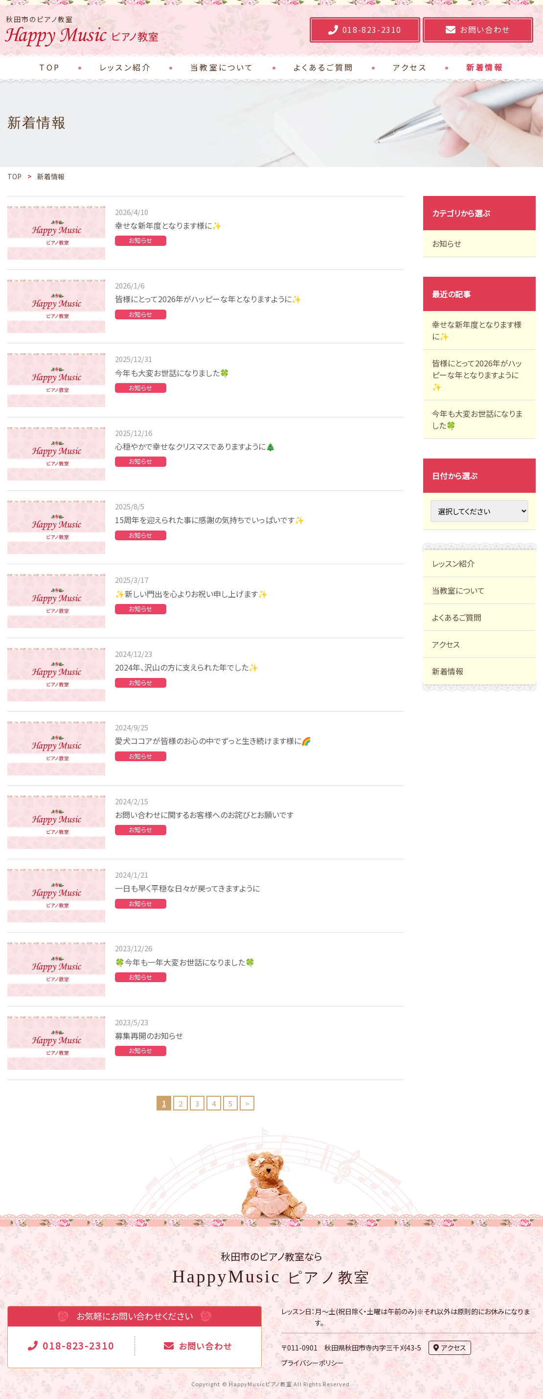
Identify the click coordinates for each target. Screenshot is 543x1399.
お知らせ (141, 240)
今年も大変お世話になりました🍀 (172, 373)
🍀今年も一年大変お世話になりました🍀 (185, 962)
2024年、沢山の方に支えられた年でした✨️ (186, 667)
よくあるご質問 (456, 617)
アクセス (446, 644)
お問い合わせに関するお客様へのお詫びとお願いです (204, 814)
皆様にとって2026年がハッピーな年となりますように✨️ (208, 299)
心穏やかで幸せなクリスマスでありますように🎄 (195, 446)
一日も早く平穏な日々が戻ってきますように (187, 888)
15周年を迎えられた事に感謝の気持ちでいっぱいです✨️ (209, 520)
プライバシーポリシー (312, 1363)
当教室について (458, 590)
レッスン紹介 (453, 563)
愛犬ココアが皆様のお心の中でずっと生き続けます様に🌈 (213, 741)
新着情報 (447, 671)
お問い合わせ (205, 1346)
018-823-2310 (78, 1345)
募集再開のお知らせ (149, 1035)
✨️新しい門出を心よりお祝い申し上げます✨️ (191, 594)
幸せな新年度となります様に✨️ (168, 225)
